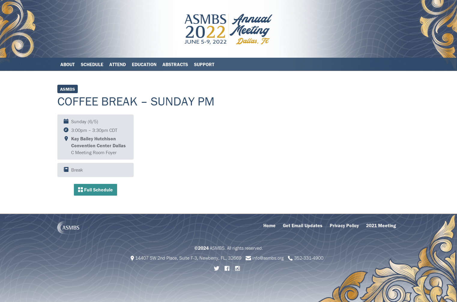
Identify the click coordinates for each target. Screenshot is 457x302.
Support (204, 64)
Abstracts (175, 64)
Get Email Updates (302, 225)
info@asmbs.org (268, 258)
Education (144, 64)
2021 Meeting (381, 225)
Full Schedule (95, 190)
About (67, 64)
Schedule (92, 64)
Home (269, 225)
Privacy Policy (344, 225)
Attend (117, 64)
